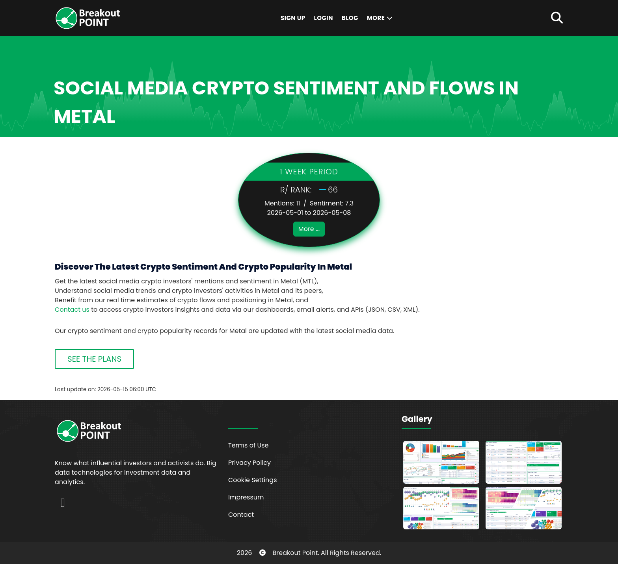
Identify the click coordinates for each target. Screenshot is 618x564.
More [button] (380, 18)
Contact (241, 514)
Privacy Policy (249, 462)
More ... (309, 228)
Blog (350, 18)
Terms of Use (248, 445)
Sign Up (293, 18)
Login (323, 18)
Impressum (246, 497)
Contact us (72, 309)
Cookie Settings (252, 479)
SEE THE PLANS (94, 358)
